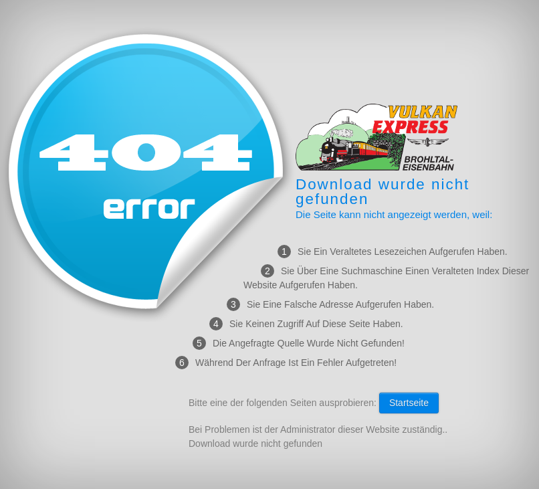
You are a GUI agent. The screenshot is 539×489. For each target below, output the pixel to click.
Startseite (409, 402)
